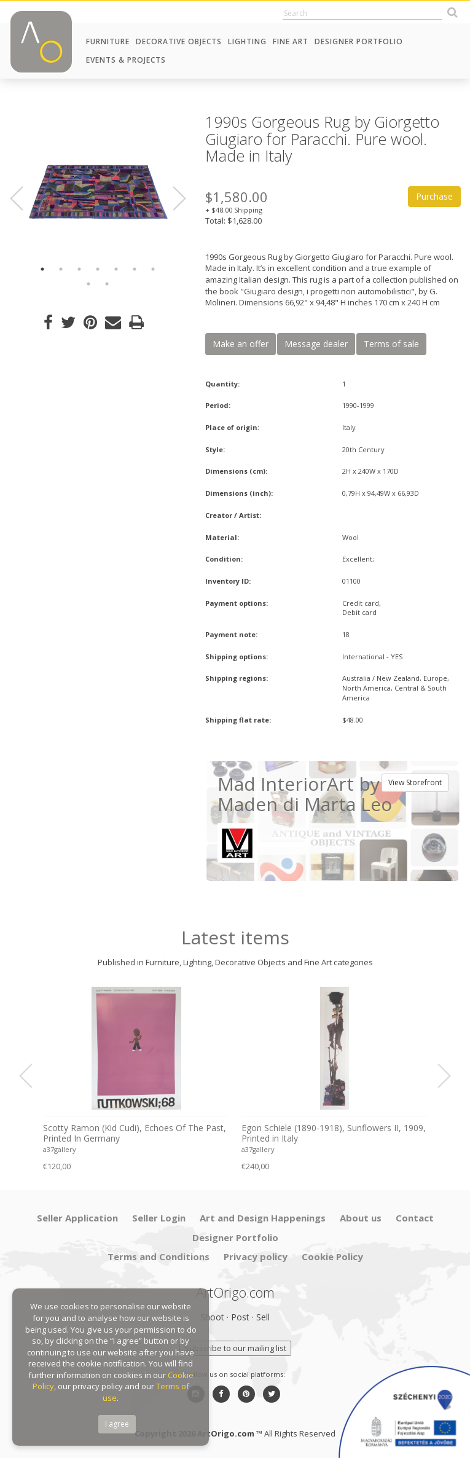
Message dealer (316, 344)
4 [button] (98, 269)
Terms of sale (391, 344)
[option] (98, 184)
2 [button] (61, 269)
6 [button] (134, 269)
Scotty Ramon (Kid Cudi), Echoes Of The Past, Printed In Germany (134, 1133)
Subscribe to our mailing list (235, 1348)
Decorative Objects (179, 41)
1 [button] (42, 269)
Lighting (247, 41)
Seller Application (77, 1218)
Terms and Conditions (159, 1256)
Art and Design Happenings (263, 1218)
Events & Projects (126, 60)
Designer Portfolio (359, 41)
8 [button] (88, 284)
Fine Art (290, 41)
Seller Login (159, 1218)
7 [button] (153, 269)
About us (361, 1218)
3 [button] (79, 269)
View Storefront (415, 782)
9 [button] (107, 284)
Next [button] (172, 198)
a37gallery (59, 1149)
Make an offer (240, 344)
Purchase (434, 196)
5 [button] (116, 269)
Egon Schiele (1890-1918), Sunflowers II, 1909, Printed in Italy (333, 1133)
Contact (415, 1218)
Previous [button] (24, 198)
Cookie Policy (332, 1256)
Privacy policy (256, 1256)
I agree (117, 1424)
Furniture (108, 41)
